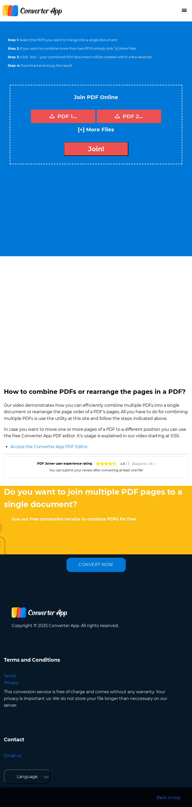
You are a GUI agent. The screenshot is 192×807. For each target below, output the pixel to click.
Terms (10, 676)
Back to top (168, 797)
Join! (96, 149)
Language (27, 776)
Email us (12, 755)
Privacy (11, 682)
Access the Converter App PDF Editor (49, 446)
